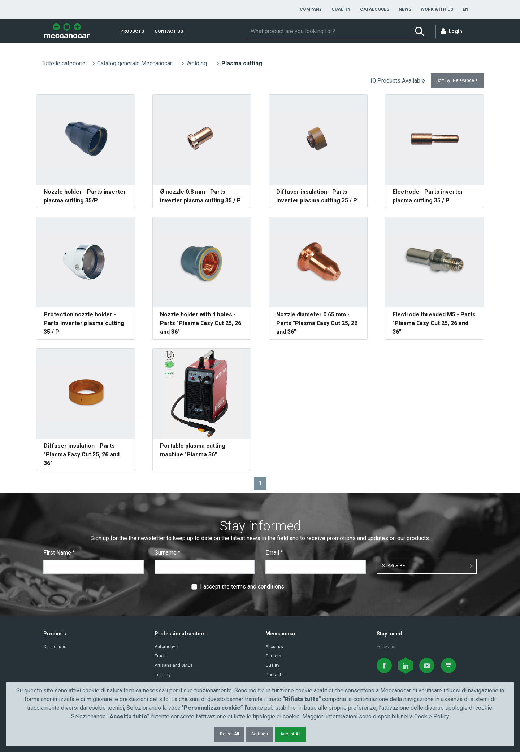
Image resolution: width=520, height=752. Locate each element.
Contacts (274, 674)
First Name (59, 552)
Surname (167, 552)
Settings (259, 733)
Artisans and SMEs (173, 665)
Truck (160, 656)
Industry (163, 674)
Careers (273, 656)
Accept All (290, 733)
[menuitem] (311, 9)
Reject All (229, 733)
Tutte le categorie (64, 63)
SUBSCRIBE (393, 565)
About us (274, 646)
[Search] (327, 31)
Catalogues (54, 646)
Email (274, 552)
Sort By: (457, 80)
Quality (272, 665)
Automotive (166, 646)
